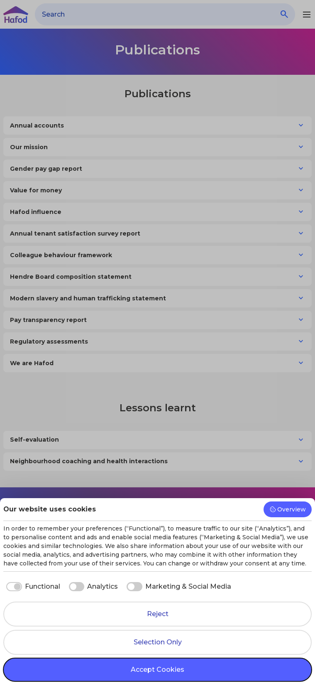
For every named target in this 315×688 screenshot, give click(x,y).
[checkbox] (31, 587)
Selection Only (158, 642)
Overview (287, 509)
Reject (157, 614)
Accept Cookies (157, 669)
